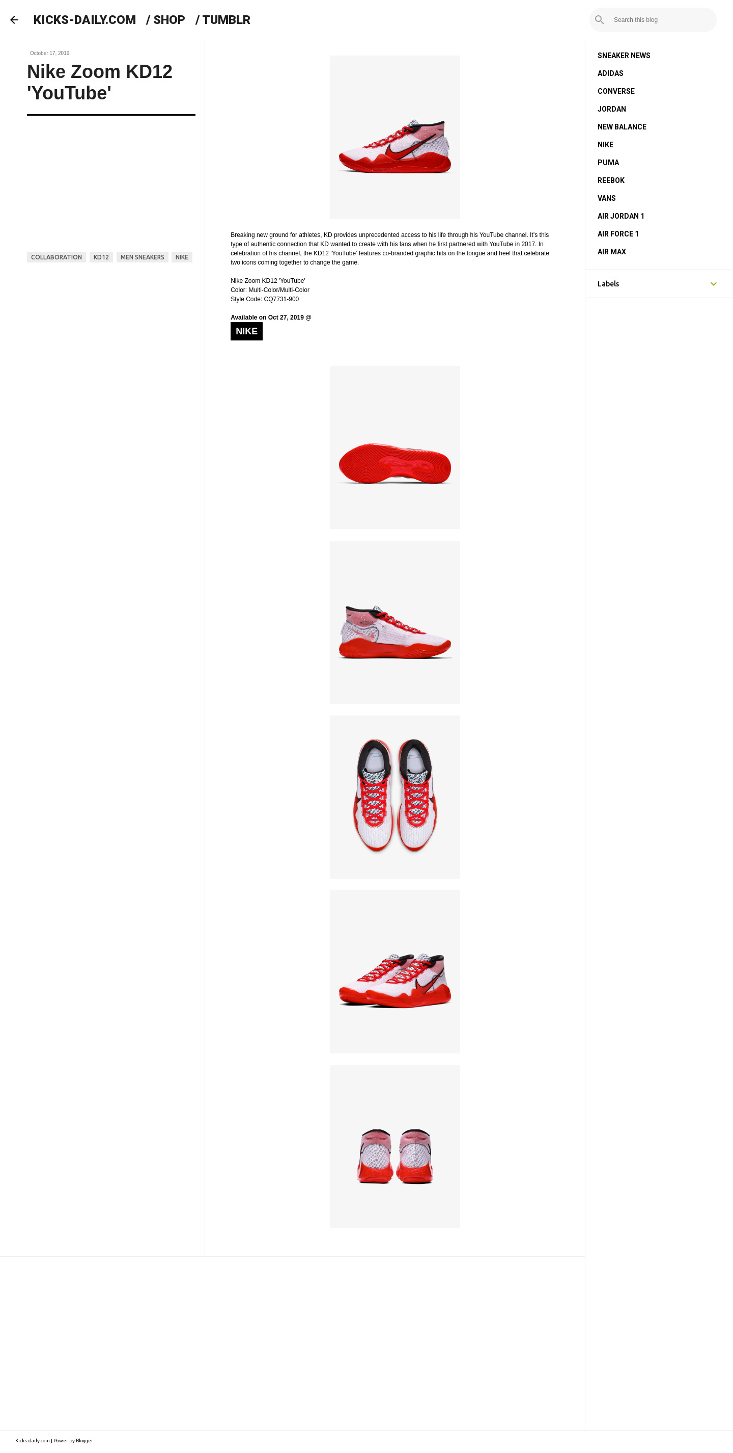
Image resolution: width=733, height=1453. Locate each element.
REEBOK (611, 180)
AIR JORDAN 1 (621, 216)
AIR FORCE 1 (618, 234)
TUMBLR (226, 20)
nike (182, 257)
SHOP (169, 20)
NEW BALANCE (622, 127)
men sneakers (142, 257)
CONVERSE (616, 91)
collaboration (56, 257)
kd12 (101, 257)
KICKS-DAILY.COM (85, 20)
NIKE (605, 145)
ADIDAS (611, 73)
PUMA (608, 162)
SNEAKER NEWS (624, 55)
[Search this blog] (663, 20)
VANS (607, 198)
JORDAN (612, 109)
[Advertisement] (292, 1343)
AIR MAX (612, 252)
